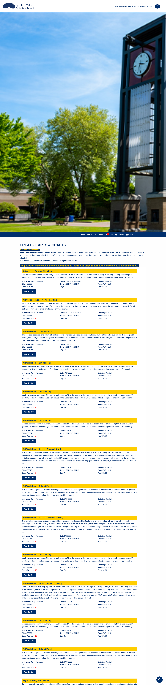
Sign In (89, 235)
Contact (150, 6)
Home (129, 235)
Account (119, 235)
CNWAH (108, 281)
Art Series (27, 271)
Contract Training (139, 6)
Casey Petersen (36, 281)
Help (83, 235)
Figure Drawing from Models (36, 681)
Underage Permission (122, 6)
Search (99, 235)
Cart (109, 234)
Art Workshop (29, 331)
